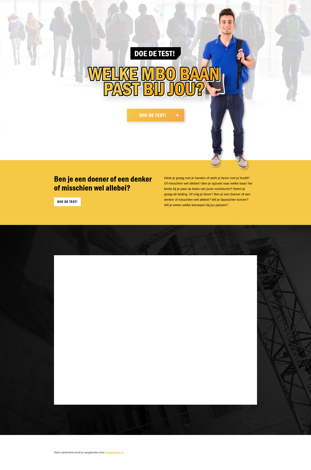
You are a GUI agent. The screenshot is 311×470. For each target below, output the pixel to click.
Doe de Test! (153, 115)
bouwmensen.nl (114, 452)
